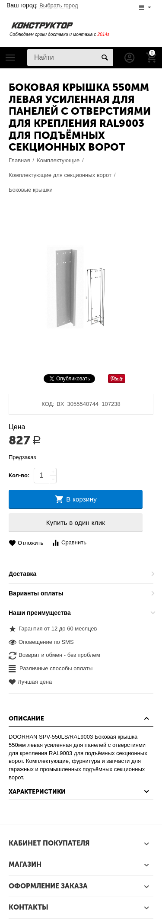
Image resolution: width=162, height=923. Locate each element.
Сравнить (68, 543)
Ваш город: (42, 5)
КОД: (47, 404)
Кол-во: (19, 475)
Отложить (26, 543)
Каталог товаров (10, 57)
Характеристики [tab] (80, 791)
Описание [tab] (80, 718)
